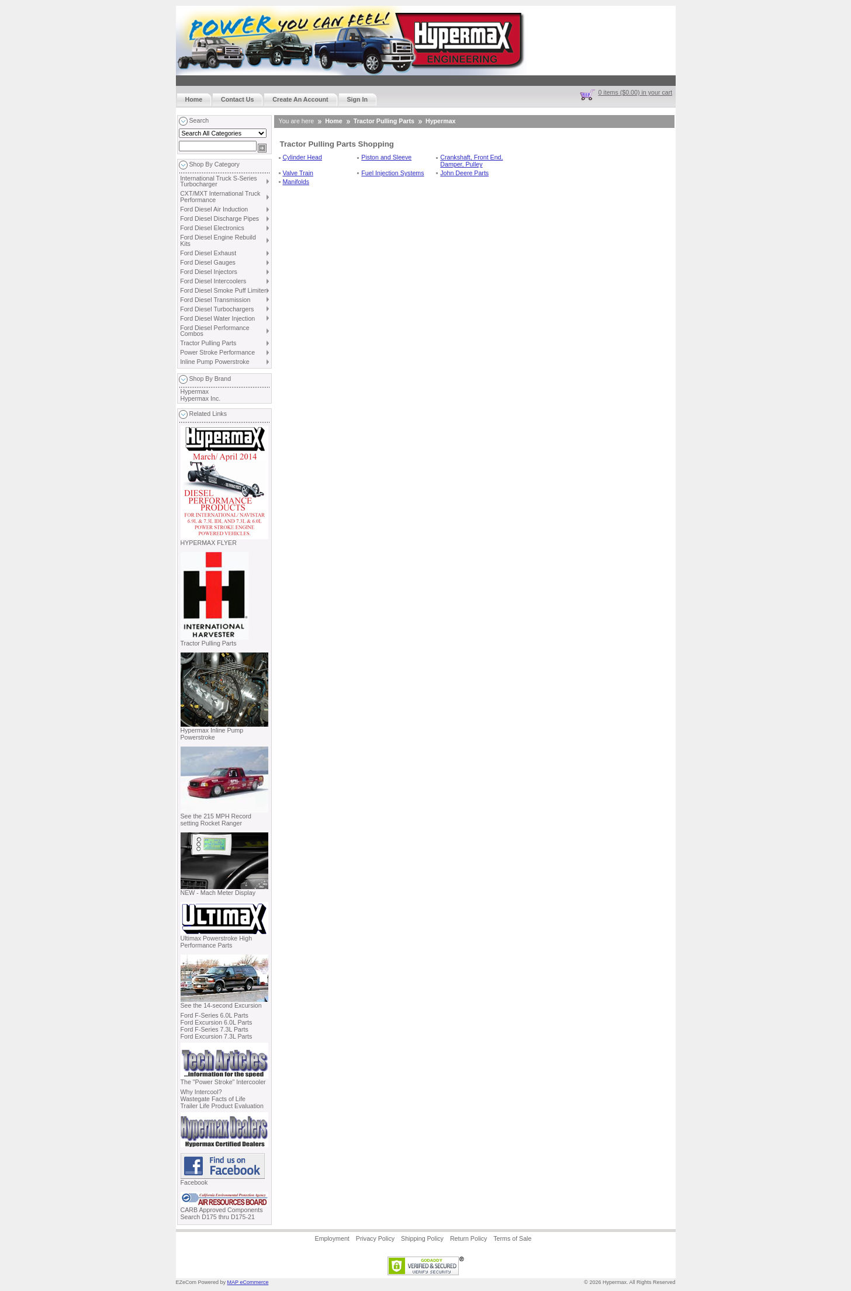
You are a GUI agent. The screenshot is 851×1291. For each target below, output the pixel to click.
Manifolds (295, 181)
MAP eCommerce (248, 1282)
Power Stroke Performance (217, 352)
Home (334, 120)
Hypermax (195, 391)
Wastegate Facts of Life (213, 1098)
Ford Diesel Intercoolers (213, 280)
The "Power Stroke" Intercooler (224, 1064)
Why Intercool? (201, 1091)
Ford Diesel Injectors (208, 271)
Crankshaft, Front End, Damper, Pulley (471, 161)
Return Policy (468, 1238)
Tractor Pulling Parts (208, 342)
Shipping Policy (422, 1238)
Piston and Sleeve (386, 157)
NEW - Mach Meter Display (224, 864)
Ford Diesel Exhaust (208, 252)
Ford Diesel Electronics (212, 227)
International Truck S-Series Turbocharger (218, 181)
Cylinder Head (302, 157)
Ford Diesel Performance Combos (214, 331)
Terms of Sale (512, 1238)
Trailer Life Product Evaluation (222, 1105)
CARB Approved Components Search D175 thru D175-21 (224, 1206)
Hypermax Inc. (201, 398)
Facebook (223, 1169)
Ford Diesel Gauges (208, 262)
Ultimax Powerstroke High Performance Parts (224, 925)
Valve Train (297, 172)
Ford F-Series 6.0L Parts (214, 1015)
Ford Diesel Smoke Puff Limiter (223, 290)
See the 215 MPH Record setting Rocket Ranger (224, 787)
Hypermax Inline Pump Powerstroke (224, 697)
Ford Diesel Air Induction (214, 209)
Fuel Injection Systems (392, 172)
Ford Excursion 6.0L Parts (216, 1022)
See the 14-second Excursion (224, 982)
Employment (332, 1238)
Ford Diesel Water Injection (217, 318)
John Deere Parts (464, 172)
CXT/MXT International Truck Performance (220, 196)
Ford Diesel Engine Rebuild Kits (218, 240)
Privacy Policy (375, 1238)
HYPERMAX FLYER (224, 486)
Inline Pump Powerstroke (214, 361)
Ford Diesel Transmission (215, 299)
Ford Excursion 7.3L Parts (216, 1036)
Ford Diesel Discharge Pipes (219, 218)
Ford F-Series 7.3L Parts (214, 1029)
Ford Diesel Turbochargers (217, 309)
